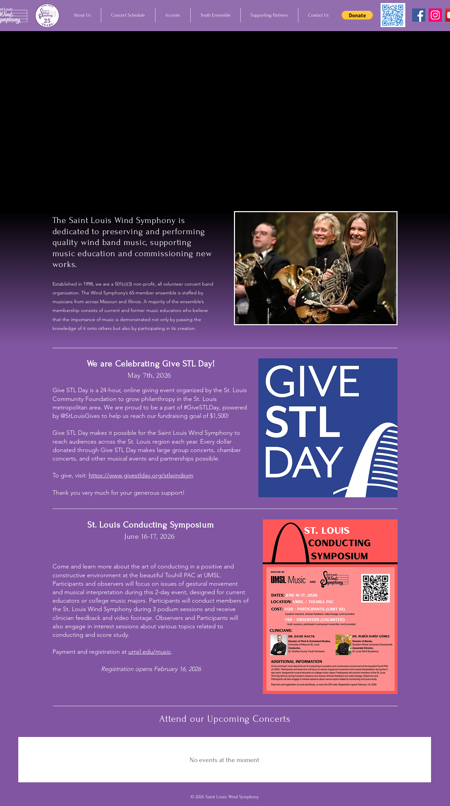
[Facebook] (418, 15)
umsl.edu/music (149, 651)
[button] (82, 15)
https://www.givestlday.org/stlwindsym (141, 475)
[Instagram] (435, 15)
